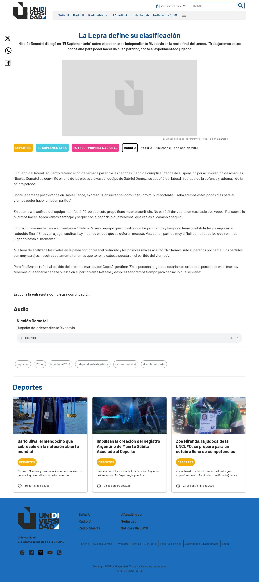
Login (225, 543)
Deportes (23, 148)
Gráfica (136, 543)
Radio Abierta (98, 15)
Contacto (150, 543)
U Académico (121, 15)
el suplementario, (154, 364)
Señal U (63, 15)
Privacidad (122, 543)
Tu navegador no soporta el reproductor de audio (129, 338)
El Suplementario (52, 148)
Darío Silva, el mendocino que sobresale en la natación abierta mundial (48, 446)
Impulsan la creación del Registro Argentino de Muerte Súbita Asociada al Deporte (128, 446)
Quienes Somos (102, 543)
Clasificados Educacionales (201, 543)
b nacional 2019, (60, 364)
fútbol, (39, 364)
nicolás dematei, (126, 364)
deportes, (23, 364)
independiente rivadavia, (93, 364)
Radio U (78, 15)
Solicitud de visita (170, 543)
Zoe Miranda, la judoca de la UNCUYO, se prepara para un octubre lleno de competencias (205, 446)
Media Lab (142, 15)
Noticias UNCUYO (165, 15)
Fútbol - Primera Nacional (95, 148)
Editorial (84, 543)
